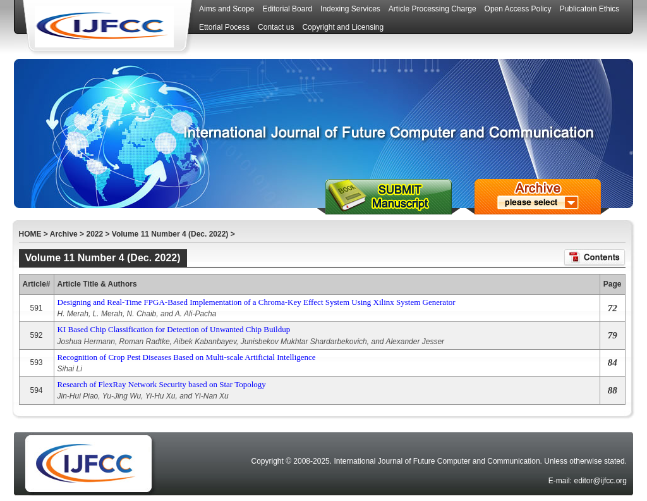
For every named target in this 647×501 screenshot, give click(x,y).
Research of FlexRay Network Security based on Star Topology (161, 384)
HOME (30, 234)
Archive (64, 234)
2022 (94, 234)
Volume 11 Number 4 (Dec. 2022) (170, 234)
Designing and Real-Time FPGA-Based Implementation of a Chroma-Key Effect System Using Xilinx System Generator (256, 302)
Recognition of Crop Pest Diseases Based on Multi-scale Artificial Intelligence (186, 357)
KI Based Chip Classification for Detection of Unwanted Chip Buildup (174, 329)
